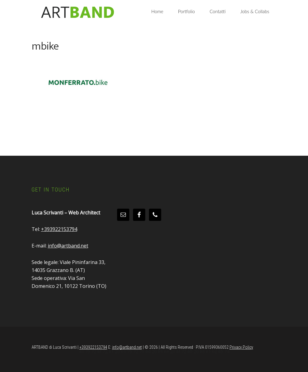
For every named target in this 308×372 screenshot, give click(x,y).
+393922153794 (59, 229)
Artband (78, 12)
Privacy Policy (241, 347)
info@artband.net (68, 245)
